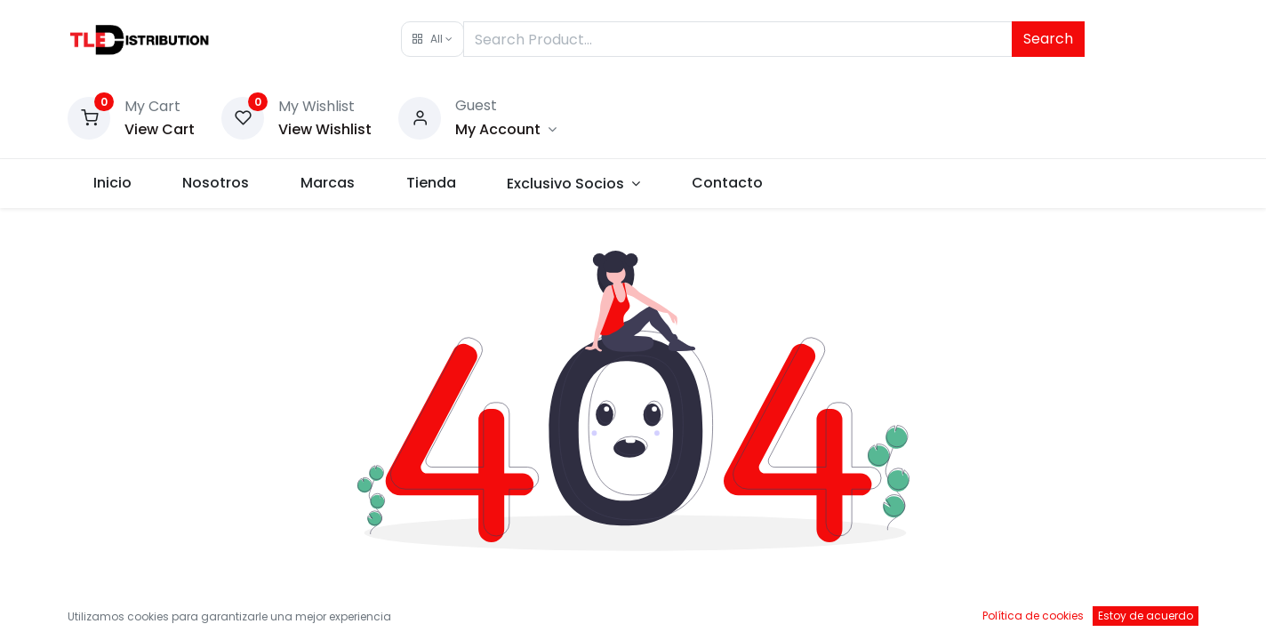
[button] (432, 39)
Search (1048, 38)
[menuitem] (112, 183)
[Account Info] (506, 129)
